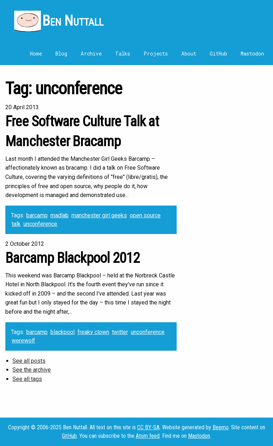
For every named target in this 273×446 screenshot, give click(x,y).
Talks (122, 53)
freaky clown (93, 332)
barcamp (37, 215)
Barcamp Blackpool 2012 (72, 258)
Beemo (221, 427)
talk (16, 224)
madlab (59, 215)
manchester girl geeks (99, 215)
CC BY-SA (148, 427)
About (188, 53)
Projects (156, 53)
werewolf (23, 340)
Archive (91, 53)
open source (145, 215)
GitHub (218, 53)
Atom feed (148, 435)
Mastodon (252, 53)
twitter (120, 332)
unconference (40, 224)
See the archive (31, 369)
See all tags (27, 379)
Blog (61, 53)
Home (36, 53)
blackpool (62, 332)
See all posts (29, 360)
